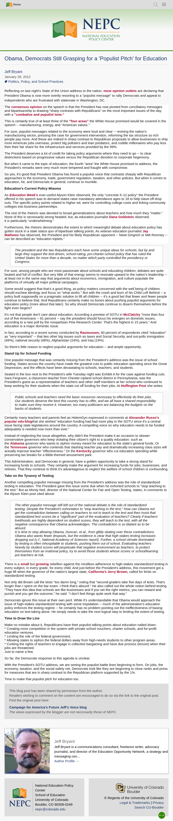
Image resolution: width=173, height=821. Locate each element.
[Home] (86, 30)
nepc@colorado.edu (50, 809)
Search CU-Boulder (149, 807)
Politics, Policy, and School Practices (35, 81)
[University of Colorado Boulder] (140, 788)
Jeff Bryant (13, 72)
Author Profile (64, 761)
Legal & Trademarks (135, 803)
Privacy (158, 803)
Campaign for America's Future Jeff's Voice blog (48, 707)
